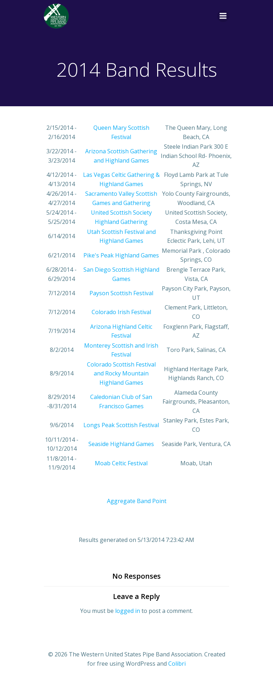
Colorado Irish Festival (121, 312)
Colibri (177, 663)
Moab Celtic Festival (121, 463)
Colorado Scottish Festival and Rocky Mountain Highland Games (121, 373)
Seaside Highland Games (121, 444)
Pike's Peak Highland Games (121, 255)
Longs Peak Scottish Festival (121, 425)
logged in (127, 611)
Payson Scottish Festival (121, 293)
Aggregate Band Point (136, 501)
